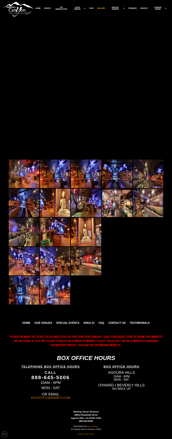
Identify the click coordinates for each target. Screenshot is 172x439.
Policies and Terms (86, 434)
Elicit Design (93, 426)
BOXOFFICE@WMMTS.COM (50, 397)
